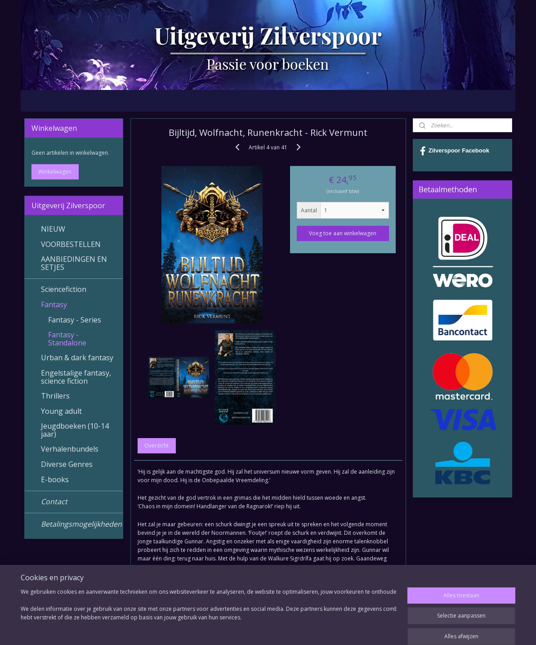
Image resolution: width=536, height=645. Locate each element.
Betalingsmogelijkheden (81, 524)
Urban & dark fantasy (77, 358)
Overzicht (156, 445)
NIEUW (53, 229)
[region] (209, 614)
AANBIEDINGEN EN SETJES (74, 263)
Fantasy (54, 304)
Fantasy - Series (74, 320)
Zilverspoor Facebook (454, 151)
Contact (54, 501)
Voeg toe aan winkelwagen (342, 233)
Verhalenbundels (69, 449)
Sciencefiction (63, 289)
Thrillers (55, 396)
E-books (55, 479)
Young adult (61, 411)
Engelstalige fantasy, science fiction (76, 377)
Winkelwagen (54, 171)
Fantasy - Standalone (67, 339)
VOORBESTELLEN (71, 244)
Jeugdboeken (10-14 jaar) (75, 430)
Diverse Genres (67, 464)
